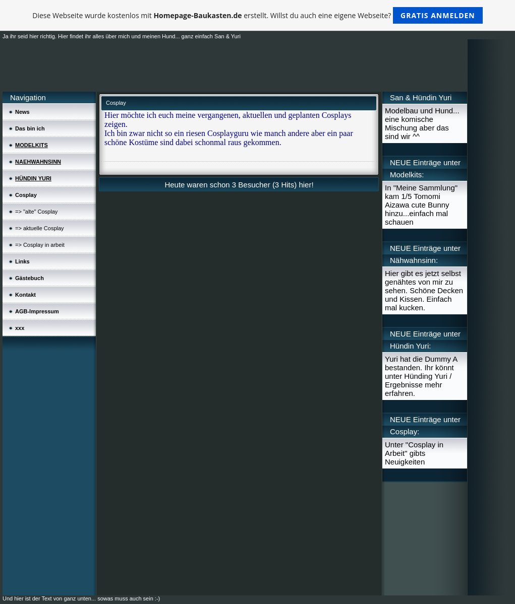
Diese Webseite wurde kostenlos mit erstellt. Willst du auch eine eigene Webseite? (257, 15)
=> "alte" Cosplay (36, 212)
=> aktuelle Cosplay (39, 228)
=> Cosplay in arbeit (40, 245)
